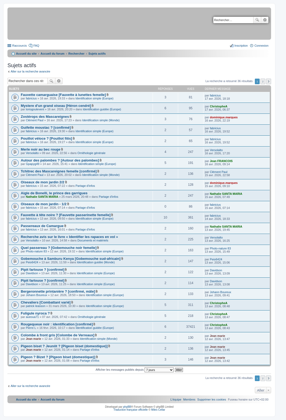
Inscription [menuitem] (241, 45)
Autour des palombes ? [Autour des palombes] (60, 160)
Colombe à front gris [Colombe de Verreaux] (57, 335)
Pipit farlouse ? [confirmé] (42, 270)
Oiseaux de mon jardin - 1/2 (44, 204)
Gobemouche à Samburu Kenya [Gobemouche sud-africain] (70, 259)
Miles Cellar (158, 409)
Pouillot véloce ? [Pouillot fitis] (46, 138)
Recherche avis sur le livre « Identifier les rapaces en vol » (69, 237)
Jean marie (33, 338)
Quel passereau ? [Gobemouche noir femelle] (58, 248)
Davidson (32, 273)
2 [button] (263, 81)
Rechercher (257, 20)
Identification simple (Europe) (94, 98)
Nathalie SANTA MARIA (42, 196)
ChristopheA (218, 106)
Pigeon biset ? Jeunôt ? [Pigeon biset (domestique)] (64, 346)
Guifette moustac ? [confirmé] (46, 128)
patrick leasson (35, 306)
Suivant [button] (268, 81)
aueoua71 (32, 316)
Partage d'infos (85, 185)
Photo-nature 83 (36, 251)
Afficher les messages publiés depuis (135, 369)
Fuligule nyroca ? (35, 313)
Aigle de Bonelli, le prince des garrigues (54, 193)
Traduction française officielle (130, 409)
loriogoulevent (35, 109)
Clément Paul (34, 120)
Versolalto (32, 153)
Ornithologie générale (91, 153)
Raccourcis (19, 45)
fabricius (31, 98)
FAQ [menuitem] (36, 45)
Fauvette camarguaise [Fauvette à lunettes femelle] (63, 95)
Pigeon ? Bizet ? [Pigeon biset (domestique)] (58, 357)
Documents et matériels (92, 240)
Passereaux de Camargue (42, 226)
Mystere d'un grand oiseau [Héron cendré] (56, 106)
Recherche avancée (264, 20)
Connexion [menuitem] (261, 45)
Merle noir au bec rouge (40, 149)
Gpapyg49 (32, 163)
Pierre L (31, 327)
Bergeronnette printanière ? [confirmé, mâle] (58, 291)
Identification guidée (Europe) (102, 109)
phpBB (127, 406)
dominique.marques (224, 117)
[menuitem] (211, 399)
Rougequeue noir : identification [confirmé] (57, 324)
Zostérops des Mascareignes (45, 117)
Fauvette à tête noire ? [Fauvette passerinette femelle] (66, 215)
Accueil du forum (52, 53)
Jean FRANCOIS (221, 161)
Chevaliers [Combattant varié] (46, 302)
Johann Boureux (36, 295)
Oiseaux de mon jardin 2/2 (42, 182)
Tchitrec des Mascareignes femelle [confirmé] (59, 171)
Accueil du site (26, 53)
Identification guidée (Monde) (96, 262)
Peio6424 (32, 262)
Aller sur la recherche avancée (30, 71)
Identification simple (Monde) (101, 120)
